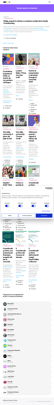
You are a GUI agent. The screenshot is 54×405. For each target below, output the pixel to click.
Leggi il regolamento (33, 104)
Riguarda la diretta (33, 110)
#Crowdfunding (7, 34)
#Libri (17, 95)
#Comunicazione (7, 100)
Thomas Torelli (19, 148)
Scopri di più (8, 105)
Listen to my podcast (8, 43)
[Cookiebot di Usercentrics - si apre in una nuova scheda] (46, 188)
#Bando (31, 100)
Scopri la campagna (10, 38)
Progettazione (32, 127)
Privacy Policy (47, 401)
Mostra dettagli (46, 211)
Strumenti (6, 16)
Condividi (7, 108)
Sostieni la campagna (7, 161)
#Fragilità (14, 34)
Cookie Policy (40, 401)
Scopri (32, 107)
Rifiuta (10, 215)
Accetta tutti (44, 215)
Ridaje (5, 26)
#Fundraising (6, 102)
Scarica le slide (22, 227)
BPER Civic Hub (8, 266)
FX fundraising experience (6, 91)
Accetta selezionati (27, 215)
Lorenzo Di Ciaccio (42, 30)
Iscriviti (7, 285)
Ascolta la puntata (20, 281)
